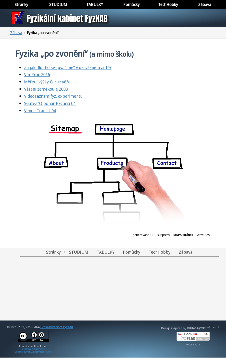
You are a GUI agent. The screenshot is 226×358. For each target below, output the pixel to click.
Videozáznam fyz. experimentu (53, 96)
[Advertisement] (113, 290)
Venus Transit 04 (40, 110)
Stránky (53, 252)
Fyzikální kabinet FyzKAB (56, 327)
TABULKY (106, 252)
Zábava (16, 32)
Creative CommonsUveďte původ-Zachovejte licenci (33, 350)
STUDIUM (78, 252)
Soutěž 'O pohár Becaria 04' (50, 103)
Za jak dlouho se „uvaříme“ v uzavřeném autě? (67, 67)
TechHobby (159, 252)
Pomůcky (131, 252)
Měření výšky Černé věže (47, 81)
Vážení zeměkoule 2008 (46, 89)
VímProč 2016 (37, 74)
